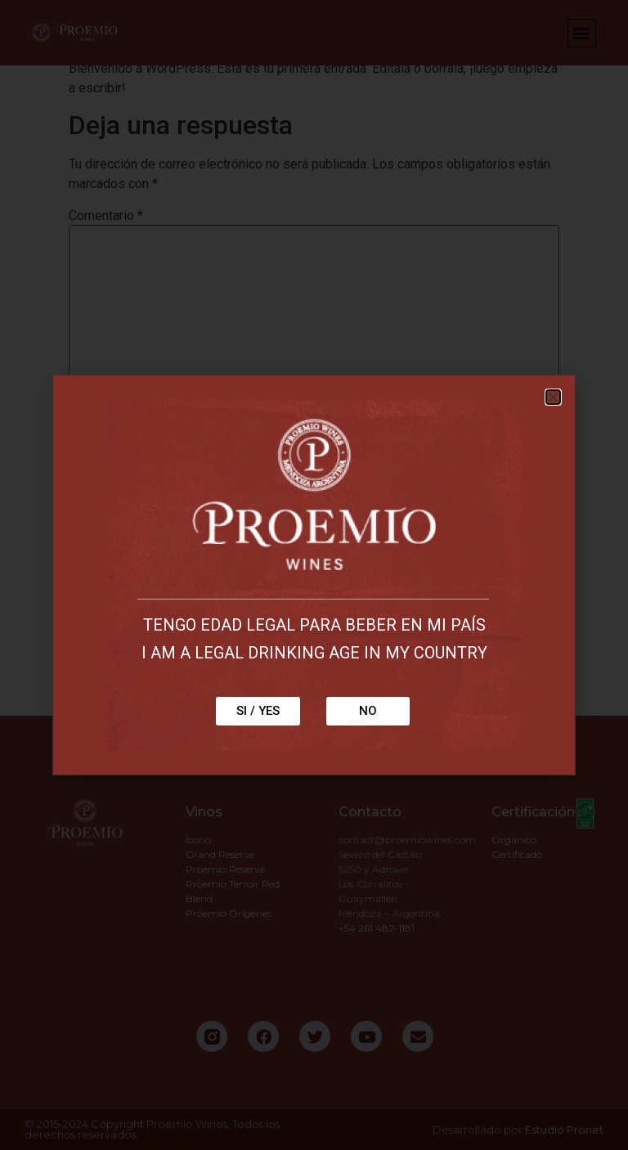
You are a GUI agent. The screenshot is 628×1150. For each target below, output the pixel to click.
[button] (553, 397)
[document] (314, 575)
